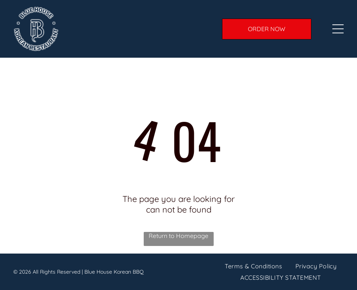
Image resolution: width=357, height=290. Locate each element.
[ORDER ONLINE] (266, 29)
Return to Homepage (178, 236)
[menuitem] (253, 265)
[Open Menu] (338, 29)
